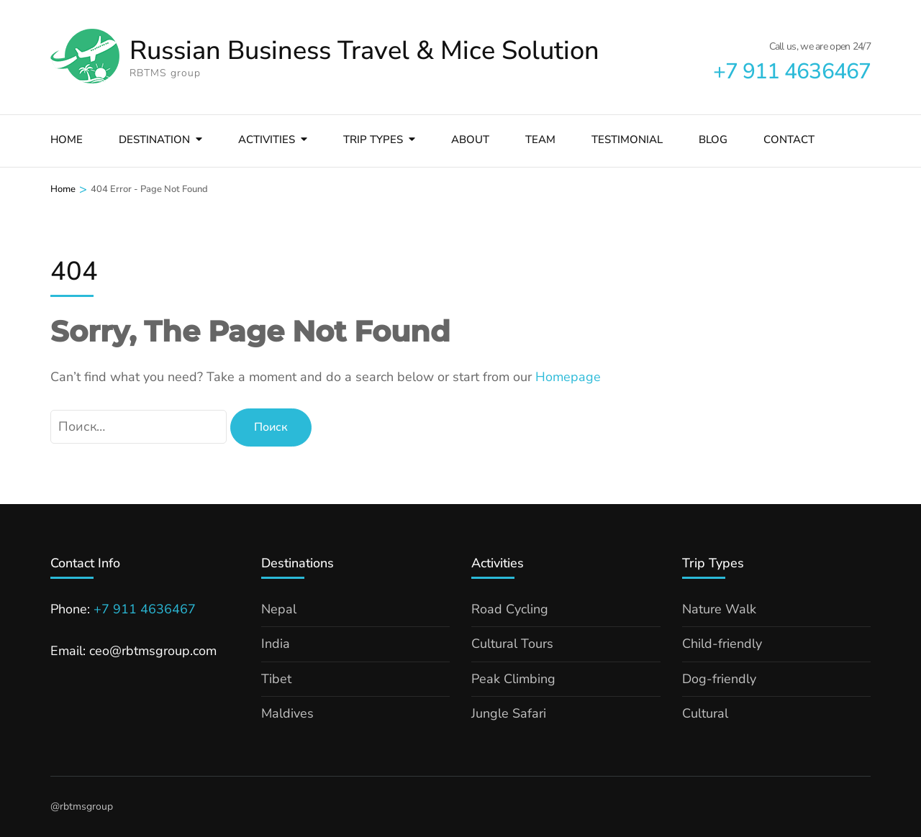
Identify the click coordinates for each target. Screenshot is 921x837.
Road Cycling (509, 609)
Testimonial (627, 139)
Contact (789, 139)
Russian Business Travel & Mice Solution (364, 50)
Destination (154, 139)
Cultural (705, 713)
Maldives (287, 713)
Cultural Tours (512, 643)
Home (66, 139)
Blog (713, 139)
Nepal (278, 609)
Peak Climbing (513, 678)
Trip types (373, 139)
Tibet (276, 678)
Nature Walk (719, 609)
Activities (266, 139)
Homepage (568, 376)
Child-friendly (722, 643)
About (470, 139)
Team (540, 139)
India (275, 643)
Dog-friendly (719, 678)
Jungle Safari (508, 713)
